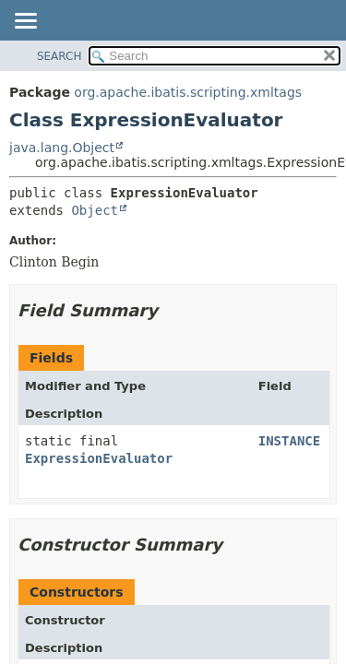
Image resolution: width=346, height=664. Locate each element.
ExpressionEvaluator (99, 458)
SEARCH (59, 56)
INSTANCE (289, 440)
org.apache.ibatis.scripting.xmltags (188, 92)
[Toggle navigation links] (25, 22)
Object (94, 210)
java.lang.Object (61, 147)
